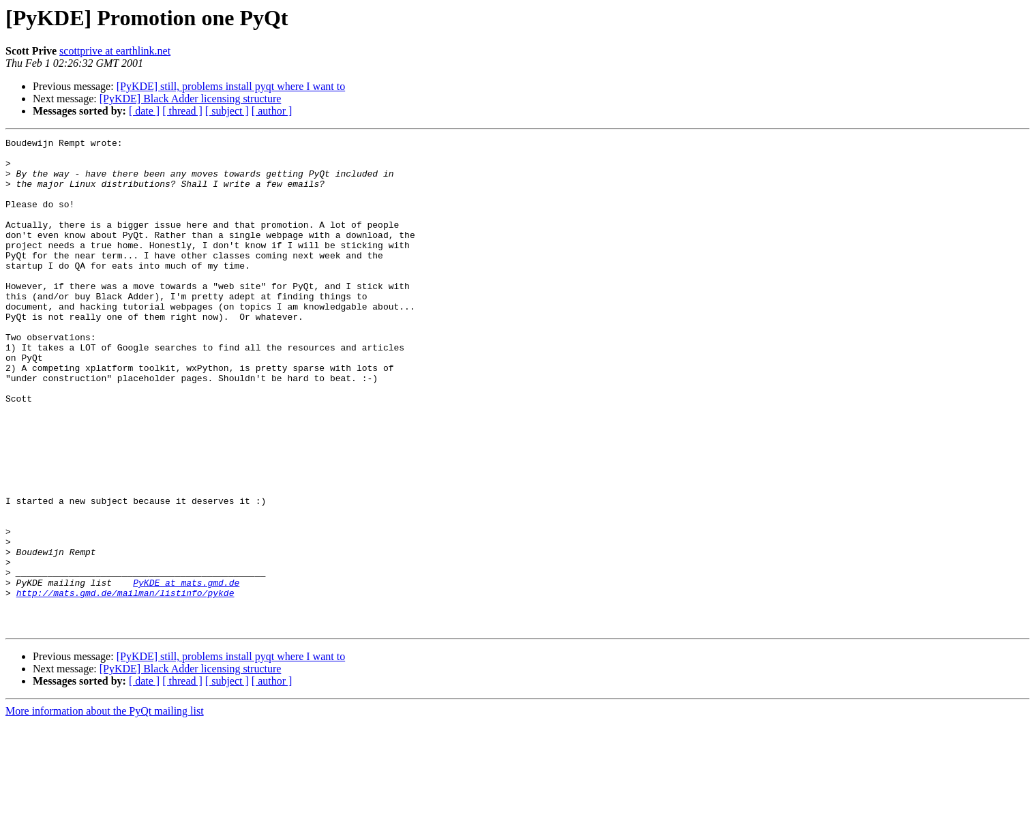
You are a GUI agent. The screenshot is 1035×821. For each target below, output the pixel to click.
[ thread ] (182, 111)
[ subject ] (227, 111)
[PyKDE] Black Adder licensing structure (191, 98)
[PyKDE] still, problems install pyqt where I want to (231, 86)
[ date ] (144, 111)
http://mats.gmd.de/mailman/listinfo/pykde (125, 684)
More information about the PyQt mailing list (104, 809)
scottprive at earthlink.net (114, 51)
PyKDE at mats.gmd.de (186, 672)
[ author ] (272, 111)
